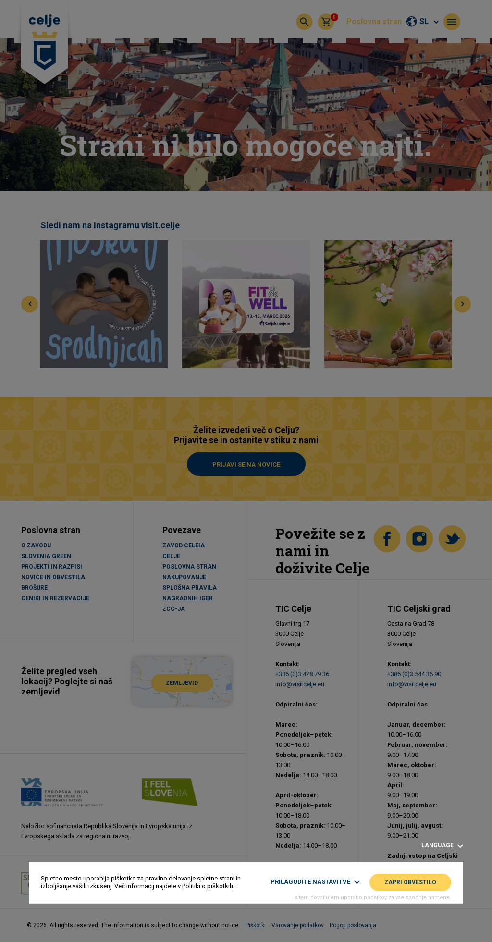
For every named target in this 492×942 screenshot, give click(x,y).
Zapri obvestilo (410, 882)
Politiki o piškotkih (207, 886)
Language (442, 846)
